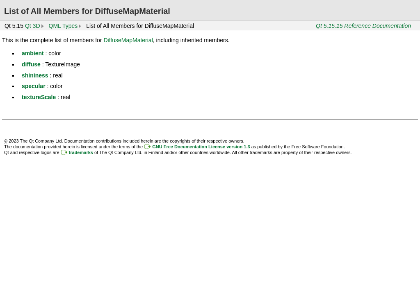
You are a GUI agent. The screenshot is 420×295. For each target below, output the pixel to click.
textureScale (39, 97)
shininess (35, 75)
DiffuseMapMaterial (128, 40)
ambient (33, 53)
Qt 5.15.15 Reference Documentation (363, 26)
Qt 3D (32, 26)
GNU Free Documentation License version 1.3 (201, 146)
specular (34, 86)
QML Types (63, 26)
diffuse (31, 64)
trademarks (81, 152)
